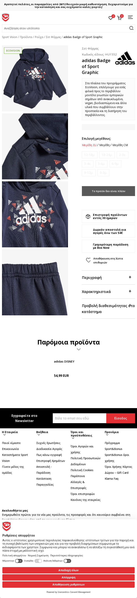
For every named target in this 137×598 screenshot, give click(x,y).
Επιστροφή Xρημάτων (50, 461)
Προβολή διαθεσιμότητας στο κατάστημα (108, 308)
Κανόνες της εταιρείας (86, 500)
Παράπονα (78, 476)
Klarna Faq (111, 478)
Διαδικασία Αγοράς (49, 449)
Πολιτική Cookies (82, 470)
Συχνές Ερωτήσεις (48, 443)
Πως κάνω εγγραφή (49, 455)
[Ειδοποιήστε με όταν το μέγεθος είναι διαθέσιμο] (89, 154)
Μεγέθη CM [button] (120, 145)
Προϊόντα (26, 37)
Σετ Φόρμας (53, 37)
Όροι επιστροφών (83, 494)
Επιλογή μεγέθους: (96, 138)
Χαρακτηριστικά (106, 291)
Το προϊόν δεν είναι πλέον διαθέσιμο (108, 192)
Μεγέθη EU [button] (89, 145)
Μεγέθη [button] (104, 145)
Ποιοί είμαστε (11, 443)
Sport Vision (9, 37)
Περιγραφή (106, 277)
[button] (68, 28)
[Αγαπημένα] (110, 18)
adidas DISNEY (64, 361)
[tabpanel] (35, 78)
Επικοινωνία (10, 449)
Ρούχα (39, 37)
